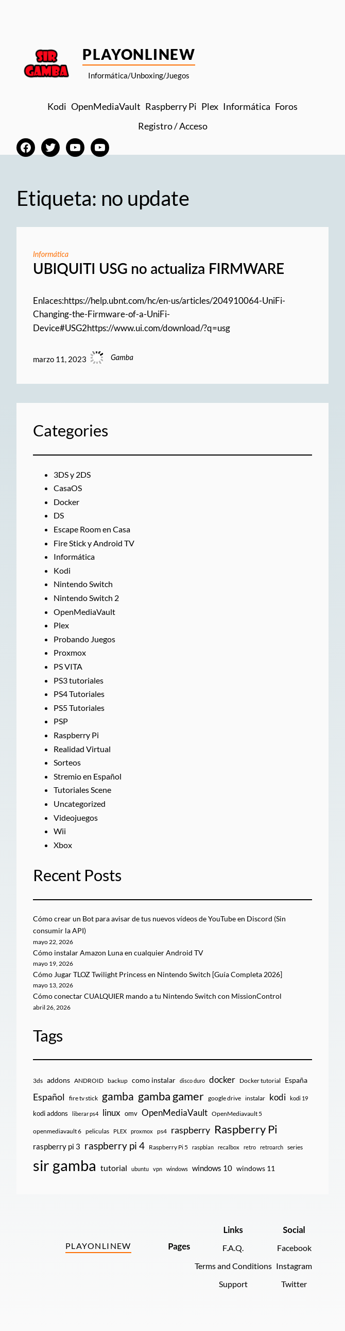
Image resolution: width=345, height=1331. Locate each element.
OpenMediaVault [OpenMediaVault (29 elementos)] (175, 1112)
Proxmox (71, 652)
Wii (60, 831)
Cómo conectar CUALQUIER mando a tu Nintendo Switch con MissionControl (162, 996)
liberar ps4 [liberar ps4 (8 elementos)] (85, 1113)
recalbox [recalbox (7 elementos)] (228, 1147)
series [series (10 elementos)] (295, 1147)
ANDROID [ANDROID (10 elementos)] (89, 1080)
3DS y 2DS (74, 474)
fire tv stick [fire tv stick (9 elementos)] (83, 1098)
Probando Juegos (86, 639)
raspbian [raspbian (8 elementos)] (203, 1147)
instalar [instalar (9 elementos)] (255, 1098)
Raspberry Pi (78, 735)
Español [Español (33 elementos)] (49, 1096)
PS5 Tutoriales (81, 708)
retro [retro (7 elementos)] (250, 1147)
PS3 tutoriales (80, 680)
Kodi (63, 570)
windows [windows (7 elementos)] (177, 1168)
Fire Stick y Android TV (97, 543)
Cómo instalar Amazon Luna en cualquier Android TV (121, 952)
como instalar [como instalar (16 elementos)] (154, 1080)
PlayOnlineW (138, 54)
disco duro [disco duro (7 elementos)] (192, 1080)
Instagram (292, 1266)
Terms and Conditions (228, 1266)
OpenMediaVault (86, 612)
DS (59, 515)
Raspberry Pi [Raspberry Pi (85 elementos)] (246, 1129)
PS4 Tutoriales (81, 694)
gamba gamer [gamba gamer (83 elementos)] (171, 1096)
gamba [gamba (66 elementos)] (118, 1096)
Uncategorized (82, 804)
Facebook (293, 1248)
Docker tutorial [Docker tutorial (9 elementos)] (260, 1080)
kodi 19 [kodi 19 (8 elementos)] (299, 1098)
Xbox (64, 845)
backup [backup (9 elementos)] (118, 1080)
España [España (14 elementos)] (296, 1080)
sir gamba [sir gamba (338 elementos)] (64, 1165)
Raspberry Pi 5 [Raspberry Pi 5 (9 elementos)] (168, 1147)
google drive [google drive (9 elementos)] (224, 1098)
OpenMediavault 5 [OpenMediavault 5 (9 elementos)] (237, 1113)
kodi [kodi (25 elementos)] (277, 1097)
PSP (61, 721)
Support (229, 1284)
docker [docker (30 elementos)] (222, 1079)
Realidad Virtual (84, 749)
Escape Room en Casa (94, 529)
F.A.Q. (228, 1248)
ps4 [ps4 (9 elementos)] (162, 1131)
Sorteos (68, 762)
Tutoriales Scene (84, 790)
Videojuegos (77, 818)
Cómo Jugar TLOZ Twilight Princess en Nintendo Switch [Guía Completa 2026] (165, 974)
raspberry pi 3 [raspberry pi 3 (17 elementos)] (56, 1146)
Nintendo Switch (85, 584)
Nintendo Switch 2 (88, 598)
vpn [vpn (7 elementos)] (157, 1168)
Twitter (293, 1284)
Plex (62, 625)
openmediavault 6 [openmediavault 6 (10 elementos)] (57, 1131)
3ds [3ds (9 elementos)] (38, 1080)
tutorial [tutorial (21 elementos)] (113, 1168)
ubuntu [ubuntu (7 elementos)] (140, 1168)
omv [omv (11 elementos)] (131, 1113)
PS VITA (69, 666)
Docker (68, 502)
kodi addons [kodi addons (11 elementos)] (50, 1113)
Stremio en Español (89, 776)
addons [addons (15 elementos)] (58, 1080)
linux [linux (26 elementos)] (111, 1112)
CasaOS (69, 488)
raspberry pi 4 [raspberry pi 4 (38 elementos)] (114, 1145)
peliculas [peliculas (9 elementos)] (97, 1131)
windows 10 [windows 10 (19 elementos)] (212, 1168)
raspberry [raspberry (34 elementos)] (190, 1129)
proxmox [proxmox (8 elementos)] (142, 1131)
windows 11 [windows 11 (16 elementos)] (255, 1168)
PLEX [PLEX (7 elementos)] (120, 1131)
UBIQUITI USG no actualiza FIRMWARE (158, 268)
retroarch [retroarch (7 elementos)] (271, 1147)
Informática (51, 254)
